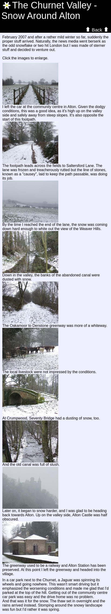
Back (97, 30)
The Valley (51, 5)
